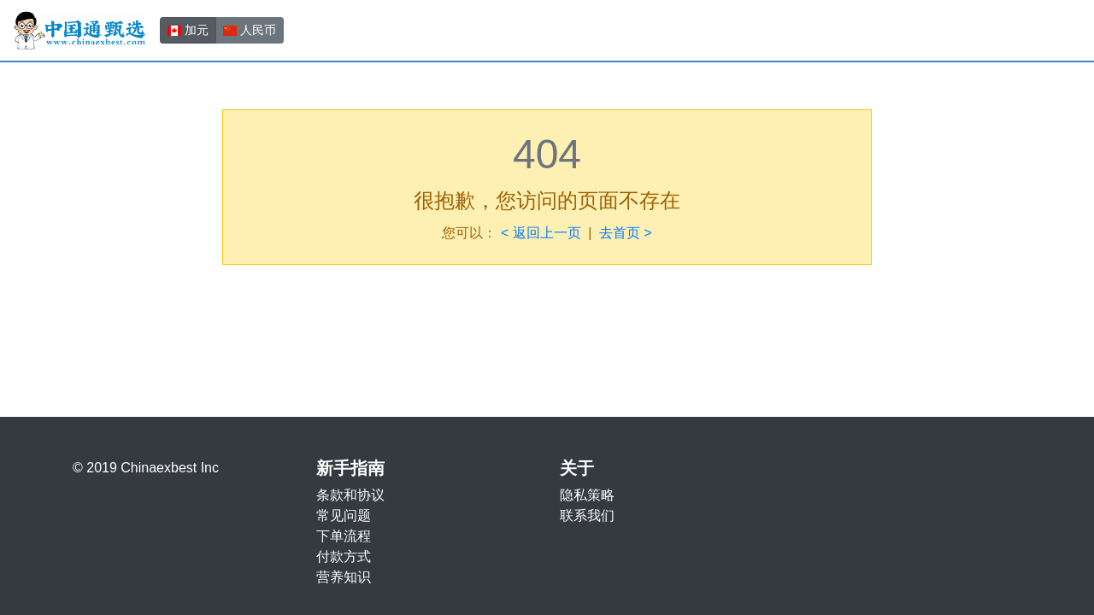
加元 (188, 29)
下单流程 (343, 536)
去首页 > (625, 233)
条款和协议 (350, 495)
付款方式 (343, 556)
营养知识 (343, 577)
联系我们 (587, 515)
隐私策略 (587, 495)
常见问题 (343, 515)
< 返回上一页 (541, 233)
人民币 (249, 29)
